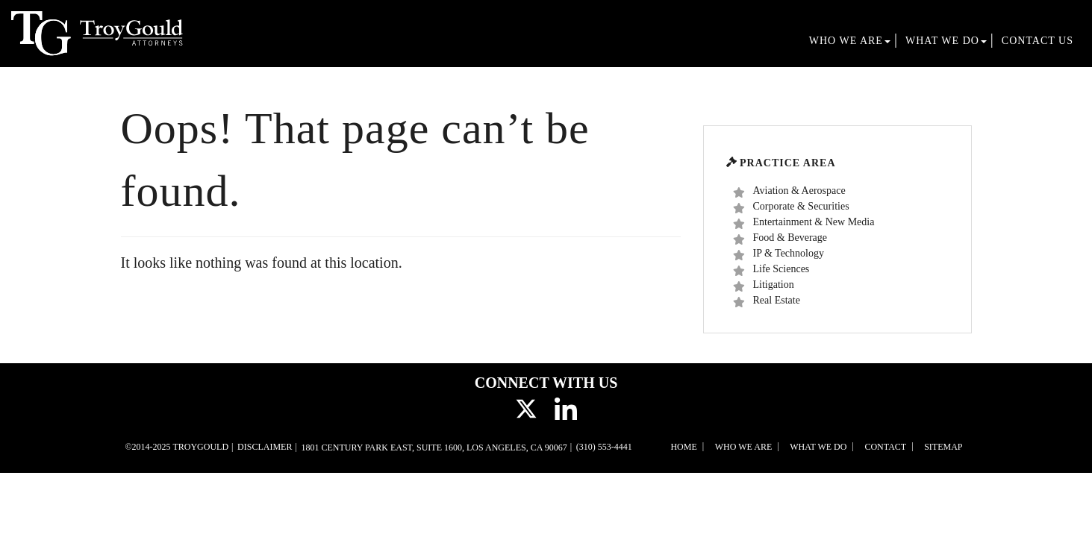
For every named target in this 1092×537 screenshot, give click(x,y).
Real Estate (766, 301)
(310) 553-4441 (604, 447)
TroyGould (200, 447)
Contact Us (1037, 40)
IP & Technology (778, 254)
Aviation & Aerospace (789, 191)
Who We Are (849, 40)
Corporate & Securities (791, 207)
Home (683, 447)
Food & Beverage (780, 238)
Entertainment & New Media (804, 222)
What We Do (946, 40)
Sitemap (943, 447)
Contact (885, 447)
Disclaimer (264, 447)
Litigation (763, 285)
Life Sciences (771, 269)
